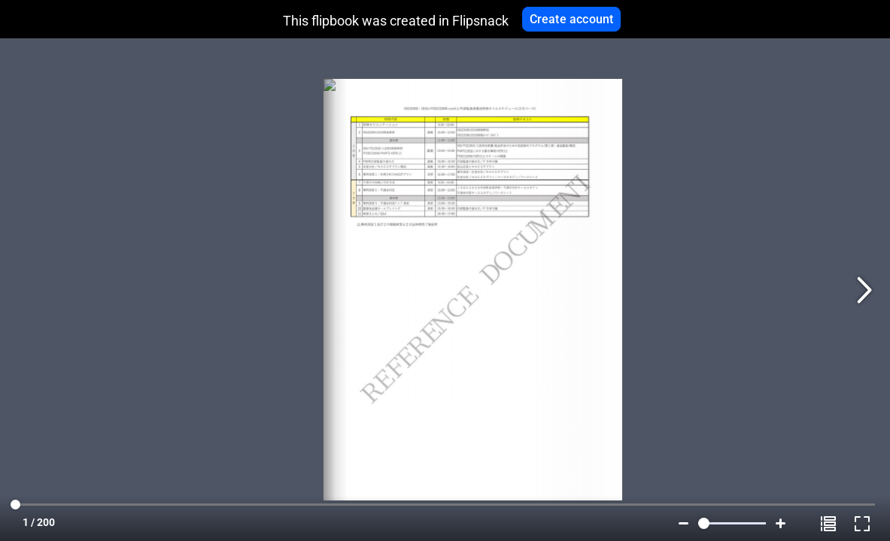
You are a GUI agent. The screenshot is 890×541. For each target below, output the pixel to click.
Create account (572, 19)
